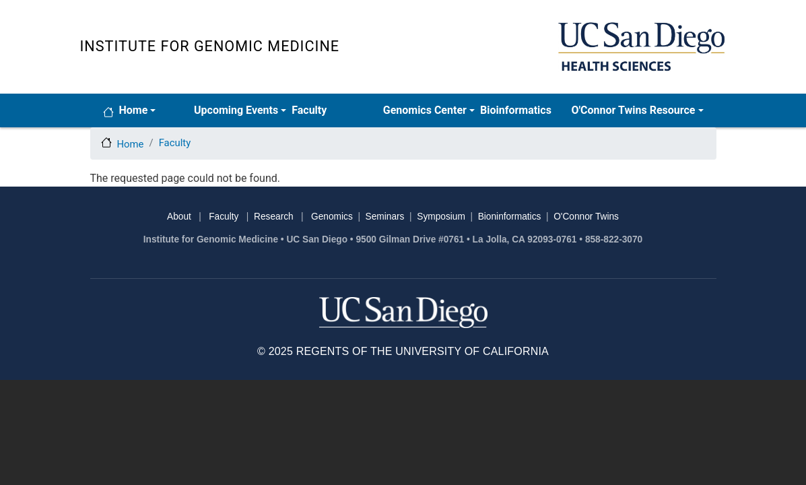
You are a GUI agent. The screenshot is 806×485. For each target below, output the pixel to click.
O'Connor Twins (586, 217)
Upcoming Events (236, 110)
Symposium (441, 217)
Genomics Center (425, 110)
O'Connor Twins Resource (633, 110)
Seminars (385, 217)
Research (274, 217)
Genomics (332, 217)
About (179, 217)
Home (133, 110)
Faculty (309, 110)
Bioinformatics (515, 110)
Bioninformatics (509, 217)
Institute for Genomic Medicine (210, 46)
